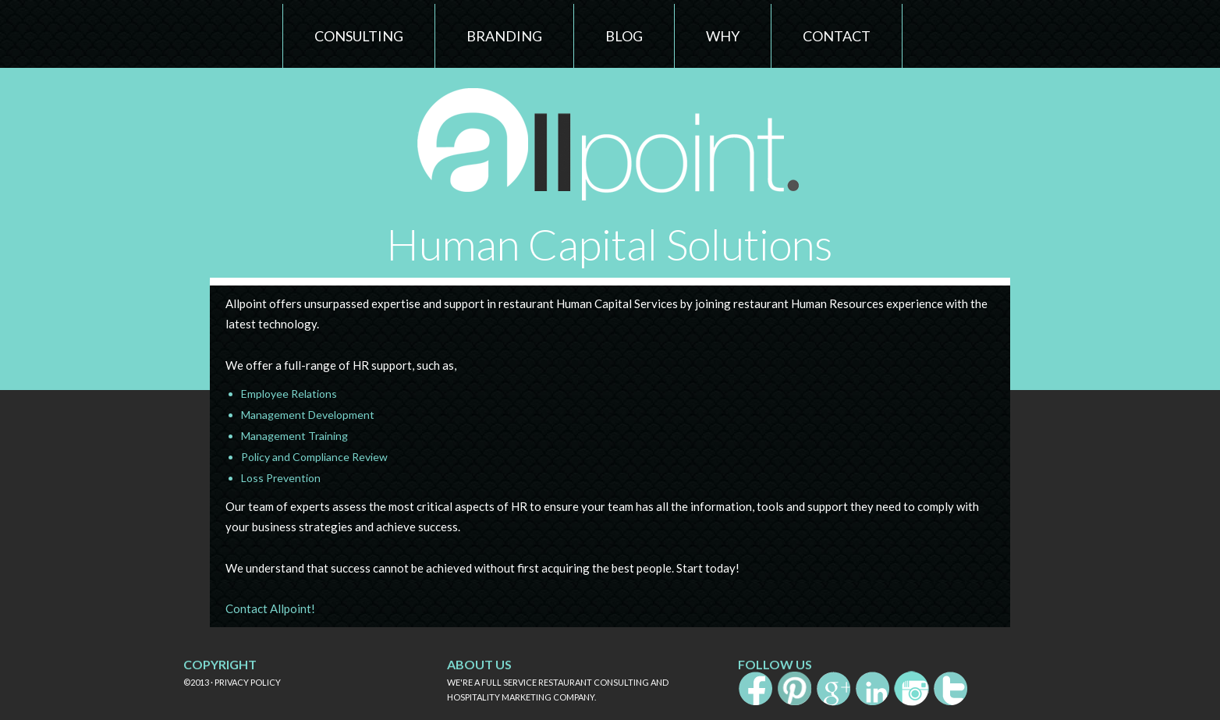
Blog (624, 35)
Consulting (358, 35)
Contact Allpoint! (270, 608)
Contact (837, 35)
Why (722, 35)
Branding (504, 35)
